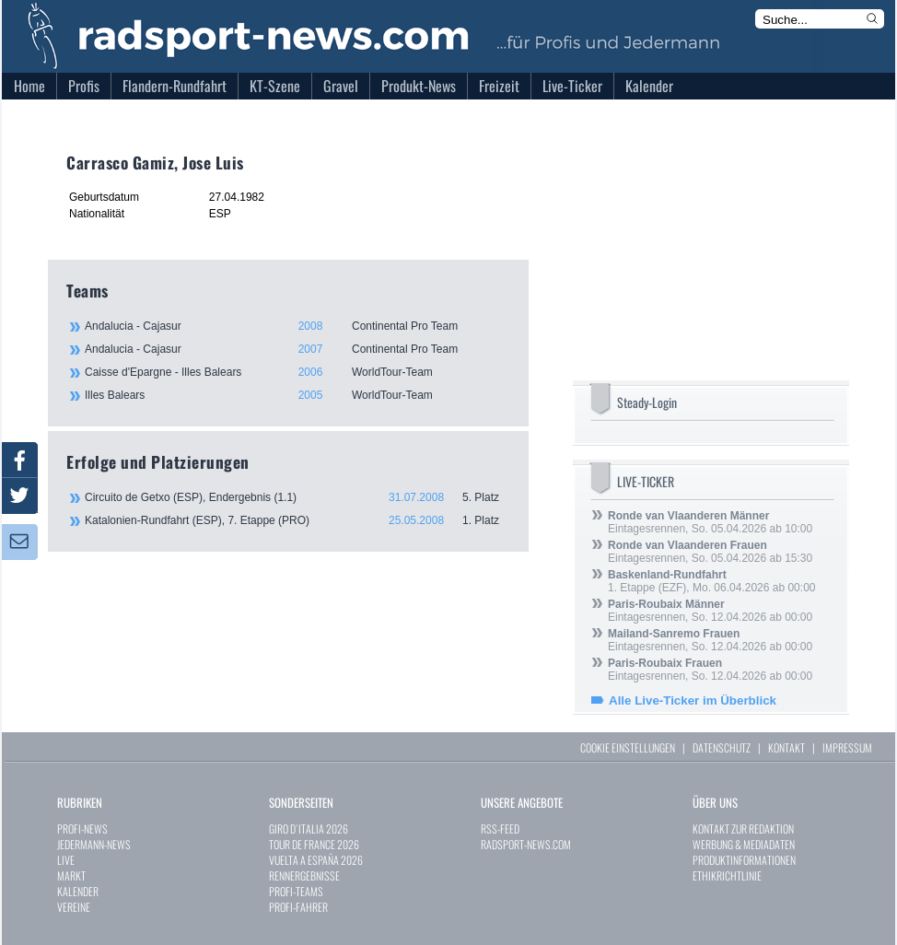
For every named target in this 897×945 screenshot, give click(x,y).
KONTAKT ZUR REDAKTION (743, 828)
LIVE (66, 860)
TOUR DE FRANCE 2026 (314, 844)
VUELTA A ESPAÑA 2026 (316, 860)
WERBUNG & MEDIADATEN (744, 844)
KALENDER (78, 891)
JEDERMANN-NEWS (94, 844)
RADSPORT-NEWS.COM (526, 844)
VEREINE (73, 907)
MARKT (71, 875)
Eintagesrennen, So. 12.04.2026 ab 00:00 (710, 611)
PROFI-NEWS (82, 828)
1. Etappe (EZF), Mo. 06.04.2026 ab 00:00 (711, 581)
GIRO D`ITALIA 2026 (308, 828)
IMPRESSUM (847, 747)
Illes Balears (296, 395)
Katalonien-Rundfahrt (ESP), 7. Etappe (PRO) (297, 520)
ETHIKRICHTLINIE (727, 875)
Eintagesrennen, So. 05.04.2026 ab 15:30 (710, 552)
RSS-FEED (500, 828)
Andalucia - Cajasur (296, 326)
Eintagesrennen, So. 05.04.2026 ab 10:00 (710, 522)
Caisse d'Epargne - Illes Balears (296, 372)
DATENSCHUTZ (722, 747)
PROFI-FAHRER (298, 907)
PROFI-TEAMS (296, 891)
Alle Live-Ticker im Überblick (692, 700)
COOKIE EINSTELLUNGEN (627, 747)
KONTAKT (786, 747)
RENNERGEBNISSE (304, 875)
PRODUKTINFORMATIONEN (744, 860)
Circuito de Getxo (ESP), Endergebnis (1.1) (297, 497)
